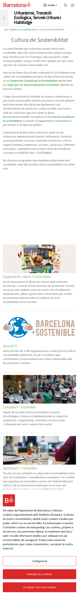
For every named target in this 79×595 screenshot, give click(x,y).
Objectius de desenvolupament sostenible (33, 85)
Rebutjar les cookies (39, 574)
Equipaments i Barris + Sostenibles (27, 277)
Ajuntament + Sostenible (20, 468)
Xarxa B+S (10, 346)
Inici (6, 29)
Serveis (13, 29)
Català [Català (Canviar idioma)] (50, 6)
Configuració (39, 561)
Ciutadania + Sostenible (19, 407)
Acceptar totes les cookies (39, 587)
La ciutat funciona (28, 29)
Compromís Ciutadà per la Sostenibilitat (34, 80)
